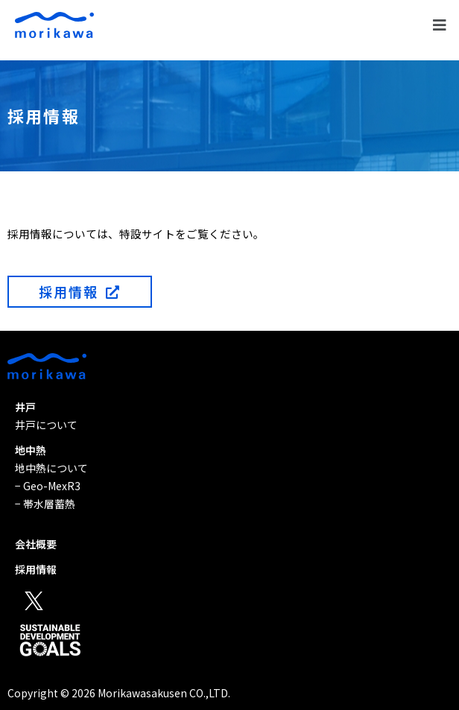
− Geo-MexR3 (47, 485)
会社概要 (36, 543)
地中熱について (51, 467)
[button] (440, 25)
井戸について (46, 424)
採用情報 (36, 569)
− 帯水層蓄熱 (45, 503)
